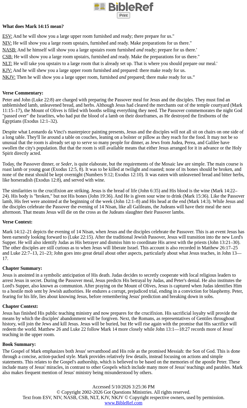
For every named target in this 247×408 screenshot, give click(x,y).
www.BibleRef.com (124, 402)
